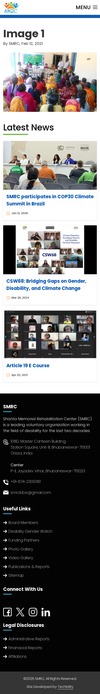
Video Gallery (21, 557)
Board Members (23, 522)
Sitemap (16, 575)
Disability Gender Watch (30, 531)
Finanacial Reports (25, 647)
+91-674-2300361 (26, 481)
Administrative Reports (29, 638)
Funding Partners (24, 540)
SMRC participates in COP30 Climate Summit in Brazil (50, 200)
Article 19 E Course (27, 365)
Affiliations (18, 656)
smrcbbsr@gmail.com (31, 492)
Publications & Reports (29, 566)
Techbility (65, 686)
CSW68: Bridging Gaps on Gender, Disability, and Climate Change (46, 285)
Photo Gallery (21, 549)
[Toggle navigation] (86, 7)
